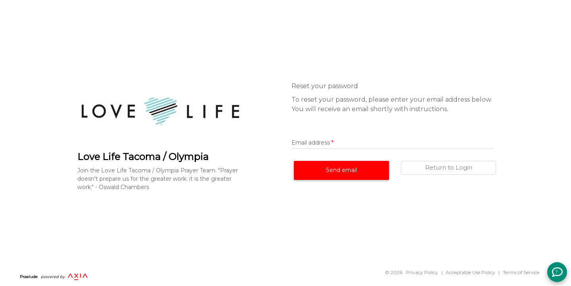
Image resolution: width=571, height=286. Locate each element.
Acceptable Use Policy (470, 272)
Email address (312, 142)
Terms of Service (521, 272)
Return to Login (448, 167)
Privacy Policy (422, 272)
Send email (341, 170)
